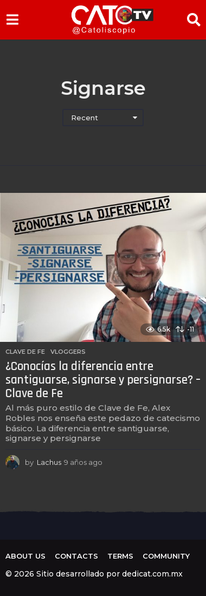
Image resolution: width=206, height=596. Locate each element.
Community (166, 556)
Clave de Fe (25, 351)
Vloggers (68, 351)
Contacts (76, 556)
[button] (12, 19)
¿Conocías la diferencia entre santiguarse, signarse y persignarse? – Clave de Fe (103, 380)
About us (25, 556)
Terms (120, 556)
